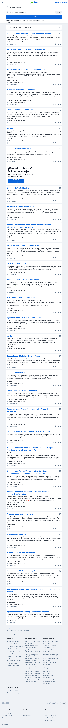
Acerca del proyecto (7, 713)
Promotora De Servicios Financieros (21, 554)
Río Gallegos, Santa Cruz (14, 653)
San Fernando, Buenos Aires (15, 648)
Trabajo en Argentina (50, 715)
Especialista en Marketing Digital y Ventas (23, 358)
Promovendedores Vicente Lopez (20, 516)
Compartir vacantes (28, 715)
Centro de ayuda (7, 715)
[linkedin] (64, 703)
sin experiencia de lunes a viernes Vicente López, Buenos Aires (50, 683)
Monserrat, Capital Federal (14, 655)
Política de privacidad (51, 720)
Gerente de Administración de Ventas (22, 392)
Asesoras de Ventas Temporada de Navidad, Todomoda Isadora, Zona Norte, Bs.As (29, 494)
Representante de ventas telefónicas (21, 110)
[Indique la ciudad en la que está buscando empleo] (34, 12)
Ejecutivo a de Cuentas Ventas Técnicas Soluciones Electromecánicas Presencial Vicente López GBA (27, 474)
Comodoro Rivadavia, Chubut (15, 667)
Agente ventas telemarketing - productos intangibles (28, 613)
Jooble (12, 725)
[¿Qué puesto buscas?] (34, 7)
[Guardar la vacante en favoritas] (60, 33)
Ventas (10, 128)
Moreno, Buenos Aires (13, 643)
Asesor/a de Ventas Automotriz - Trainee (23, 281)
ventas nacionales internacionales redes (23, 247)
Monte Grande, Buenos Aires (15, 645)
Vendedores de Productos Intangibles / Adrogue (26, 69)
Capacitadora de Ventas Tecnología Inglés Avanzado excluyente (28, 412)
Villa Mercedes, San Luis (14, 650)
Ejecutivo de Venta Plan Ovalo (19, 148)
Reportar (56, 44)
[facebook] (49, 703)
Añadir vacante (27, 713)
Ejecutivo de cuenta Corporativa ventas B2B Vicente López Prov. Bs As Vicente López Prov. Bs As (30, 450)
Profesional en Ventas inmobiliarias (21, 299)
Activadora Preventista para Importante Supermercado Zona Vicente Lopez (31, 592)
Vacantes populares (12, 692)
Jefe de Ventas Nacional (16, 265)
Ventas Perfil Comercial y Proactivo (21, 208)
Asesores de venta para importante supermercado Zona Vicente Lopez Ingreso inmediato (29, 227)
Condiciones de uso (50, 718)
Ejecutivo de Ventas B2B (16, 374)
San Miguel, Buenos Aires (14, 662)
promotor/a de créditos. (16, 536)
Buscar (34, 17)
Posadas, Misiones (12, 665)
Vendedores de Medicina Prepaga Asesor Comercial (27, 573)
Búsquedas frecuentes (15, 637)
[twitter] (59, 703)
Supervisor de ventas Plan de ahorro (21, 90)
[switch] (59, 27)
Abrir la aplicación (61, 2)
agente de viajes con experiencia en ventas (24, 319)
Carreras (4, 718)
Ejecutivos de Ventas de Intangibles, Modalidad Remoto (29, 33)
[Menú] (2, 2)
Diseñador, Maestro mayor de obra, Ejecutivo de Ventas (28, 433)
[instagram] (54, 703)
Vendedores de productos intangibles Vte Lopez (26, 49)
